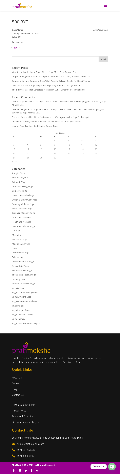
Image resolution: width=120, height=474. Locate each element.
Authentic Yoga (19, 182)
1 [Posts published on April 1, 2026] (40, 140)
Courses (16, 383)
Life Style (16, 230)
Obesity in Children (72, 121)
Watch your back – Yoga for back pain (72, 117)
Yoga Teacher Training (22, 314)
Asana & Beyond (20, 177)
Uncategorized (18, 279)
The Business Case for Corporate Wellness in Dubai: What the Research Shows (48, 89)
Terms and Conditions (23, 416)
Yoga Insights (18, 305)
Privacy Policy (19, 410)
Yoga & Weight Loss (21, 296)
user (14, 101)
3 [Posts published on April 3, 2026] (68, 140)
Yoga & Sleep (18, 288)
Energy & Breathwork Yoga (24, 199)
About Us (17, 377)
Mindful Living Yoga (21, 244)
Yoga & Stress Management (25, 292)
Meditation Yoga (19, 239)
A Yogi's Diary (18, 173)
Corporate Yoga (19, 190)
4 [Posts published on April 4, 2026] (81, 140)
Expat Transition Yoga (22, 208)
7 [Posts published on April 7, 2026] (27, 144)
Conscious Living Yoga (22, 186)
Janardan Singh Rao (21, 109)
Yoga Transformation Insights (26, 323)
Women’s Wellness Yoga (23, 283)
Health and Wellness (21, 217)
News (14, 248)
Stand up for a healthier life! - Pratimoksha (31, 117)
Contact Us (18, 394)
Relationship (17, 257)
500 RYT (18, 47)
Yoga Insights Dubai (21, 310)
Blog (14, 389)
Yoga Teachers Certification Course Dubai (39, 126)
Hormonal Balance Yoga (23, 226)
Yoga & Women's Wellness (24, 301)
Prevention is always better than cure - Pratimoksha (36, 121)
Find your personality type (25, 422)
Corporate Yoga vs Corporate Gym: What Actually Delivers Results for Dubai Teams (51, 81)
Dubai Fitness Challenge (23, 195)
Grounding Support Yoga (23, 213)
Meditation (17, 235)
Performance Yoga (20, 252)
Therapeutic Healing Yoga (24, 274)
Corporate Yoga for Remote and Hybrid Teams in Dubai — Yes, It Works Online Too (51, 76)
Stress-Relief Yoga (20, 266)
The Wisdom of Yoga (22, 270)
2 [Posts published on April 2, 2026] (54, 140)
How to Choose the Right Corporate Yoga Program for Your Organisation (46, 85)
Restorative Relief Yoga (23, 261)
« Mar (14, 161)
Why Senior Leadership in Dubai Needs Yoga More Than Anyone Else (44, 72)
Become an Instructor (23, 404)
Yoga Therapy (18, 319)
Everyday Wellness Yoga (23, 204)
